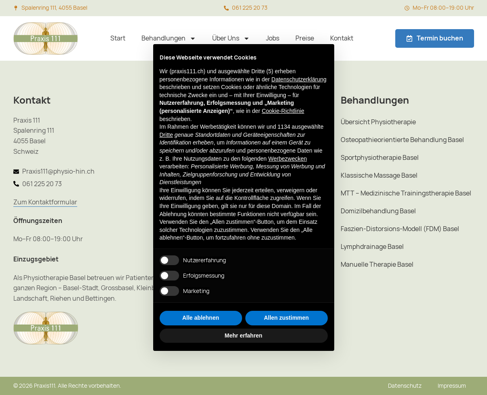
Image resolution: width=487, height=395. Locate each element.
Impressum (452, 385)
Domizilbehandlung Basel (378, 211)
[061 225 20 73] (226, 8)
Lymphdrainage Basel (372, 246)
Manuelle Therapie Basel (377, 264)
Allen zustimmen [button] (286, 317)
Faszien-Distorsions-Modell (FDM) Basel (400, 229)
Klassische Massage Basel (379, 175)
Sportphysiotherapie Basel (380, 157)
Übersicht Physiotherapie (378, 122)
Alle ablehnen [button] (200, 317)
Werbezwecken (287, 158)
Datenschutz (405, 385)
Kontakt (341, 38)
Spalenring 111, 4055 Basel (54, 7)
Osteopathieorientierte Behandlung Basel (402, 140)
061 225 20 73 (250, 7)
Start (117, 38)
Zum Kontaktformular (45, 202)
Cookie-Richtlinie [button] (283, 111)
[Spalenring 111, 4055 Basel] (15, 8)
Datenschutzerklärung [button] (299, 79)
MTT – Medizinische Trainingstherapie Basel (406, 193)
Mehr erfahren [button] (243, 335)
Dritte (166, 135)
